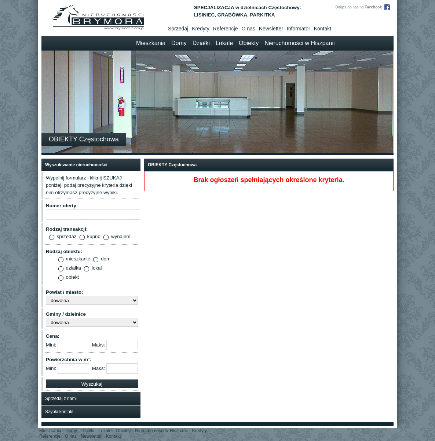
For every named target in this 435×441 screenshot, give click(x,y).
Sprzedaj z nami (61, 398)
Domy (179, 43)
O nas (248, 29)
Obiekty (249, 43)
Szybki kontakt (59, 411)
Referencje (225, 29)
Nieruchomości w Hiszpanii (299, 43)
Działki (201, 43)
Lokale (224, 43)
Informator (298, 29)
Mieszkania (150, 43)
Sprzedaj (178, 29)
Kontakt (322, 29)
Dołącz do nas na (358, 7)
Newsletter (271, 29)
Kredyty (200, 29)
